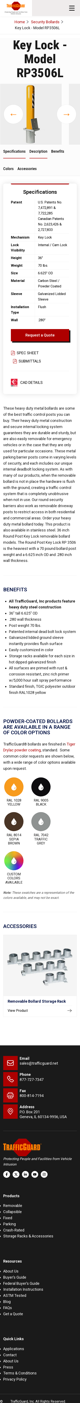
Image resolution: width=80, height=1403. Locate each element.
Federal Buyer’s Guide (21, 1283)
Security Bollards (45, 22)
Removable (12, 1205)
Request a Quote (40, 335)
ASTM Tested (14, 1295)
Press (8, 1367)
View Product (40, 1010)
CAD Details (31, 382)
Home (20, 22)
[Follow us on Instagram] (44, 1174)
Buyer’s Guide (14, 1277)
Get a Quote (13, 1314)
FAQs (7, 1308)
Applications (13, 1349)
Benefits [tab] (57, 151)
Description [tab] (38, 151)
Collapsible (12, 1211)
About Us (11, 1271)
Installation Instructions (23, 1289)
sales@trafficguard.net (39, 1063)
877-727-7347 (32, 1079)
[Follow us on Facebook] (6, 1174)
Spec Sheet (25, 353)
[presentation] (13, 114)
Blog (7, 1301)
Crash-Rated (13, 1230)
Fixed (7, 1218)
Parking (9, 1224)
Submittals (27, 361)
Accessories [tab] (27, 168)
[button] (72, 8)
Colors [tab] (8, 168)
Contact (10, 1355)
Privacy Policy (15, 1379)
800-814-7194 (32, 1095)
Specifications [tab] (14, 151)
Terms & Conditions (20, 1373)
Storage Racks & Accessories (28, 1236)
